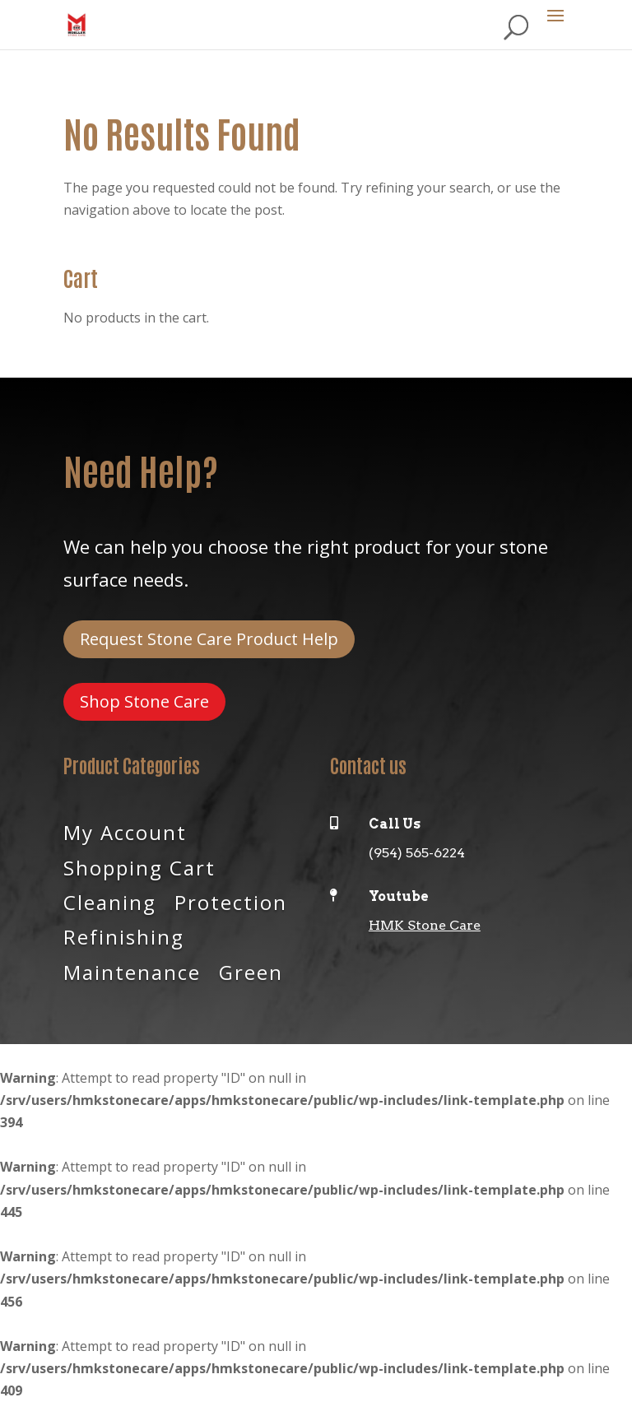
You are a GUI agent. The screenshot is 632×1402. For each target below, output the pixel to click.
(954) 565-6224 (417, 853)
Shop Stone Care (144, 701)
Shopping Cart (139, 866)
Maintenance (132, 971)
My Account (125, 831)
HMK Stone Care (425, 925)
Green (251, 971)
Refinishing (123, 935)
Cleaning (109, 901)
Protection (230, 901)
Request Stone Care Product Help (209, 639)
